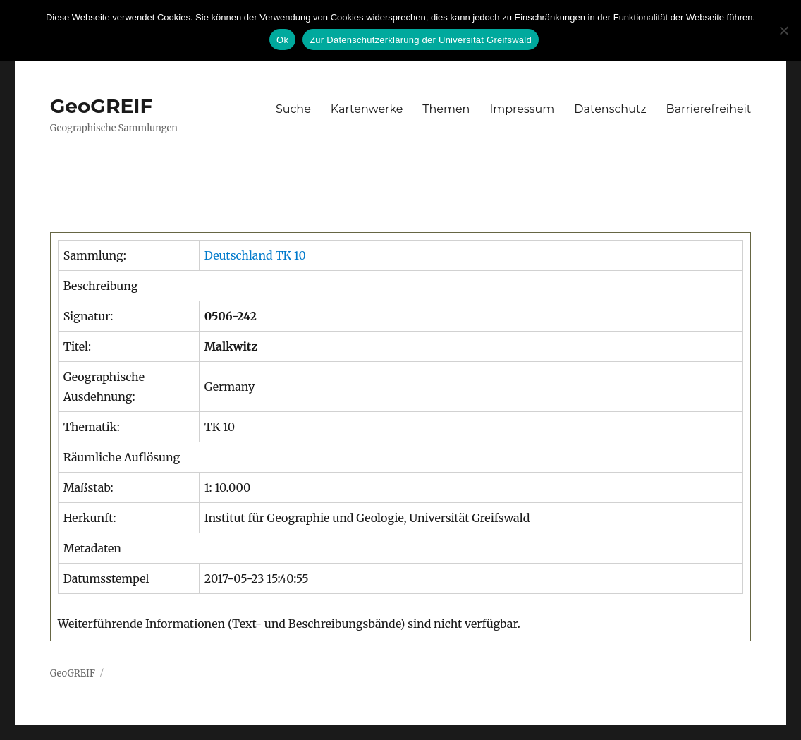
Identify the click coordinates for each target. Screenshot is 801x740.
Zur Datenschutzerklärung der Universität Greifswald (421, 40)
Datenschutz (610, 109)
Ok (282, 40)
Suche (293, 109)
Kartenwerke (367, 109)
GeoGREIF (101, 106)
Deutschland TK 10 (255, 255)
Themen (446, 109)
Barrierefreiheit (709, 109)
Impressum (521, 109)
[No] (783, 30)
